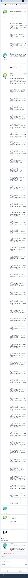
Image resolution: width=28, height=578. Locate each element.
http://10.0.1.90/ (14, 521)
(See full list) (25, 564)
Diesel (6, 566)
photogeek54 (8, 566)
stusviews (5, 534)
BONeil (2, 566)
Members (5, 548)
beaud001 (5, 14)
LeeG (5, 57)
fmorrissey (4, 566)
